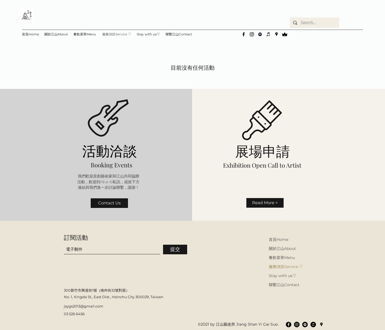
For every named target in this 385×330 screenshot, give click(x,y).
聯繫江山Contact (284, 284)
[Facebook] (243, 34)
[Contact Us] (109, 203)
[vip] (284, 34)
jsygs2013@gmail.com (83, 306)
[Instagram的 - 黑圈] (297, 324)
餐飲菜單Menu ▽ (282, 257)
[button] (148, 34)
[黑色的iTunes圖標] (268, 34)
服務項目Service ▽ (286, 266)
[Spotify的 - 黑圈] (305, 324)
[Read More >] (265, 203)
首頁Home (278, 239)
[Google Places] (276, 34)
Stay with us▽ (282, 275)
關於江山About (282, 248)
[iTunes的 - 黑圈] (313, 324)
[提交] (175, 249)
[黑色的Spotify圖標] (260, 34)
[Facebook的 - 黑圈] (288, 324)
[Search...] (314, 23)
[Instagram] (252, 34)
